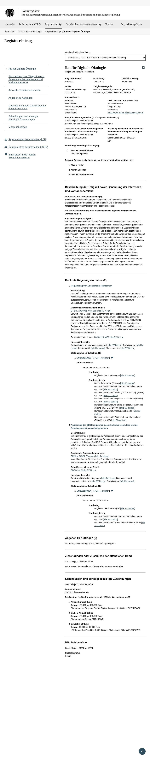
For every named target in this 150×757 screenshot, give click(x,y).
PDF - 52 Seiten (100, 491)
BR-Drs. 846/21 (78, 456)
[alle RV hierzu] (104, 311)
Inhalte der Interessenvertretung (83, 26)
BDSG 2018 (76, 470)
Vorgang (92, 311)
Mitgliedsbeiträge (17, 127)
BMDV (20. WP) (101, 337)
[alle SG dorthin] (127, 375)
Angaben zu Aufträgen (20, 98)
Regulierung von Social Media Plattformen (91, 286)
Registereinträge (53, 24)
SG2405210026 (84, 358)
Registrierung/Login (131, 26)
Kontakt (109, 26)
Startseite (10, 26)
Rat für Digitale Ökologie (22, 68)
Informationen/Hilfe (30, 26)
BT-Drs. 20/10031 (79, 311)
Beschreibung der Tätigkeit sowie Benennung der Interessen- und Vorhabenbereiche (26, 79)
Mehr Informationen (19, 157)
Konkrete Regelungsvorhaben (24, 90)
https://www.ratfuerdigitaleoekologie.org (125, 113)
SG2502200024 (84, 491)
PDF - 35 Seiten (100, 358)
